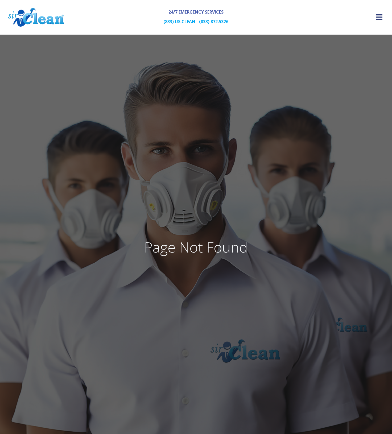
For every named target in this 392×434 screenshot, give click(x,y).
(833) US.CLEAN (179, 21)
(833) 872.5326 (213, 21)
